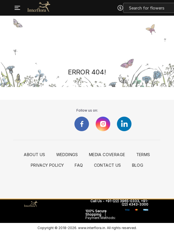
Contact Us (107, 165)
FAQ (79, 165)
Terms (143, 155)
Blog (138, 165)
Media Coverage (107, 155)
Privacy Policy (47, 165)
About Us (34, 155)
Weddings (67, 155)
